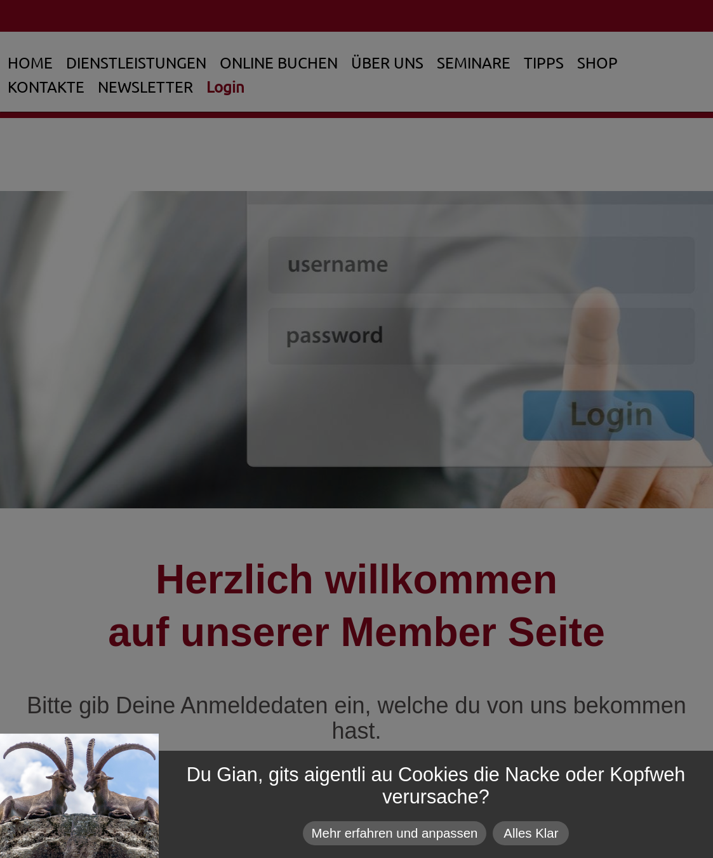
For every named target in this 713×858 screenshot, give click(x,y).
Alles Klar (530, 833)
